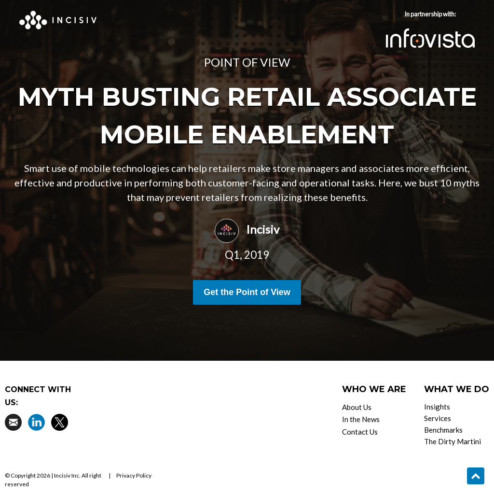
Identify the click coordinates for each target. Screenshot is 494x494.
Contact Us (360, 431)
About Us (356, 407)
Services (437, 418)
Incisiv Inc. (67, 475)
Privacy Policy (133, 475)
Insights (437, 406)
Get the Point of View (247, 292)
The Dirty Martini (452, 441)
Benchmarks (443, 429)
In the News (361, 419)
